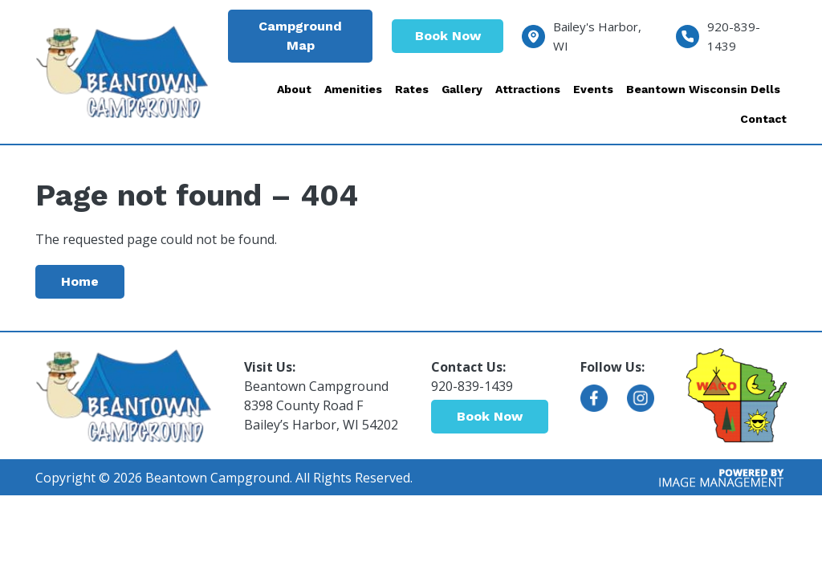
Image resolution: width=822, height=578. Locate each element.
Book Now (448, 35)
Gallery (462, 89)
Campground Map (300, 35)
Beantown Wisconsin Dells (703, 89)
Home (80, 281)
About (294, 89)
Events (593, 89)
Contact (763, 118)
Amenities (353, 89)
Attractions (527, 89)
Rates (412, 89)
